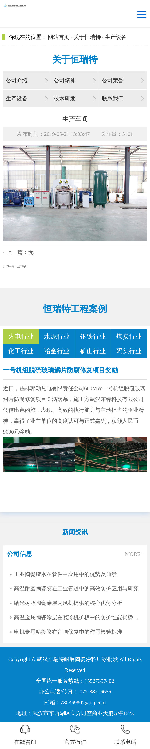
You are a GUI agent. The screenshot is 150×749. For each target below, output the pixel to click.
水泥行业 (57, 336)
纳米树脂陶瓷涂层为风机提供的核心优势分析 (68, 603)
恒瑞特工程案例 (75, 309)
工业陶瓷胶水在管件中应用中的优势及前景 (65, 574)
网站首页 (58, 37)
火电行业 (21, 336)
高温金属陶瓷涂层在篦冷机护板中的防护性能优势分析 (77, 617)
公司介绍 (16, 80)
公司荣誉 (113, 80)
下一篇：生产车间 (17, 266)
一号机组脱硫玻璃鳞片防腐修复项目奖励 (60, 370)
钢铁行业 (93, 336)
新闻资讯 (75, 532)
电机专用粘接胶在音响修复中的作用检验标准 (68, 632)
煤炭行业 (129, 336)
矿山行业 (93, 351)
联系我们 (113, 99)
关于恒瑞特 (87, 37)
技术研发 (64, 99)
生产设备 (116, 37)
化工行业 (21, 351)
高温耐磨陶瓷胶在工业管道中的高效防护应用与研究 (76, 588)
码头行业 (129, 351)
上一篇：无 (20, 252)
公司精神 (64, 80)
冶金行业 (57, 351)
